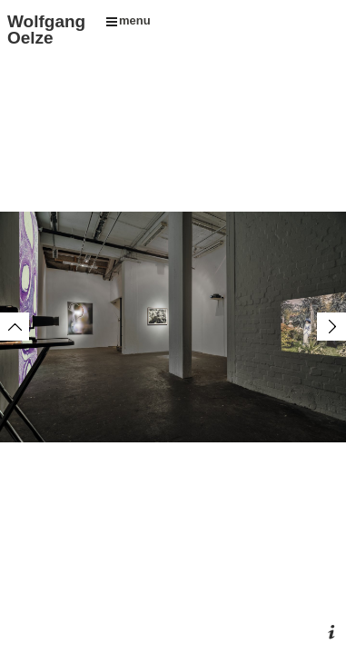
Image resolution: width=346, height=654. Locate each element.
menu (128, 20)
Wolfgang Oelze (46, 29)
